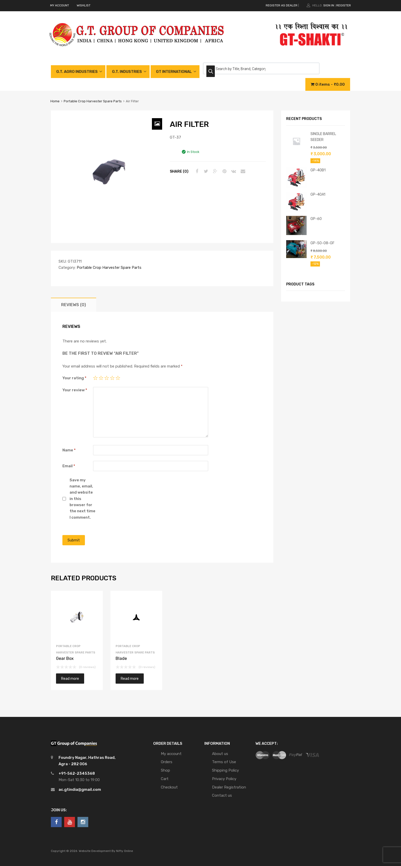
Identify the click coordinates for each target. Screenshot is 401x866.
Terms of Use (224, 762)
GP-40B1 (318, 170)
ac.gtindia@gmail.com (80, 789)
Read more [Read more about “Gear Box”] (70, 678)
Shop (165, 770)
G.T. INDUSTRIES (127, 71)
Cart (165, 778)
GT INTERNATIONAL (174, 71)
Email (68, 466)
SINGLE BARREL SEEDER (323, 137)
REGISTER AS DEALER (281, 5)
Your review (74, 390)
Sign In (328, 5)
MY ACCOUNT (59, 5)
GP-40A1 (317, 194)
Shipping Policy (225, 770)
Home (55, 101)
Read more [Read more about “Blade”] (130, 678)
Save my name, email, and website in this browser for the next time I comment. (82, 499)
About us (220, 753)
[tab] (73, 305)
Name (69, 450)
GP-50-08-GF (322, 243)
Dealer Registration (229, 787)
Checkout (169, 787)
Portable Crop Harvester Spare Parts (93, 101)
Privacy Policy (224, 778)
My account (171, 753)
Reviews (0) (73, 304)
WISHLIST (84, 5)
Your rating (74, 378)
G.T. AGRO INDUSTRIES (77, 71)
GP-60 (316, 219)
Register (343, 5)
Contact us (222, 795)
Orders (166, 762)
